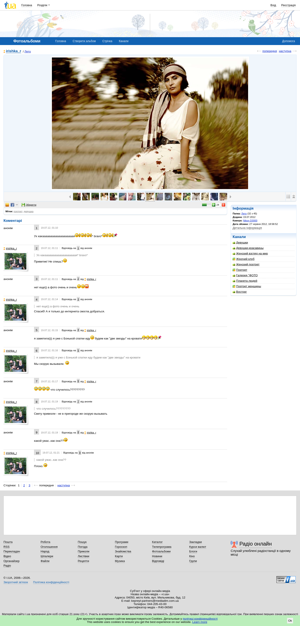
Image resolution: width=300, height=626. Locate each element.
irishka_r (13, 51)
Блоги (193, 551)
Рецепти (83, 561)
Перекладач (11, 551)
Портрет (240, 269)
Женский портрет (246, 264)
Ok (290, 620)
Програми (121, 542)
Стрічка (107, 41)
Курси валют (197, 546)
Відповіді (158, 561)
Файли (45, 561)
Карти (119, 556)
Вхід (273, 5)
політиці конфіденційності (200, 618)
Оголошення (49, 546)
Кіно (192, 556)
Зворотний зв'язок (15, 582)
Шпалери (47, 556)
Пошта (7, 542)
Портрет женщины (247, 286)
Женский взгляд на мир (250, 253)
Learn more (199, 622)
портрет (18, 211)
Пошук (82, 542)
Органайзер (11, 561)
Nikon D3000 (250, 220)
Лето (27, 51)
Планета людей (245, 280)
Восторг (240, 291)
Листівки (83, 556)
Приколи (83, 551)
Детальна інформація (247, 228)
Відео (7, 556)
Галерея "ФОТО (245, 275)
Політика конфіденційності (51, 582)
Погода (82, 546)
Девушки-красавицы (248, 248)
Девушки (240, 242)
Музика (120, 561)
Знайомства (123, 551)
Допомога (288, 41)
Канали (123, 41)
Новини (157, 556)
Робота (45, 542)
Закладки (195, 542)
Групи (193, 561)
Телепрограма (161, 546)
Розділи (42, 5)
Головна (26, 5)
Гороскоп (121, 546)
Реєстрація (288, 5)
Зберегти (29, 205)
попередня (269, 51)
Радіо (7, 565)
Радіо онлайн (255, 544)
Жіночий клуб (243, 259)
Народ (45, 551)
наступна (285, 51)
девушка (29, 211)
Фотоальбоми (161, 551)
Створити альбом (84, 41)
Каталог (157, 542)
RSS (6, 546)
